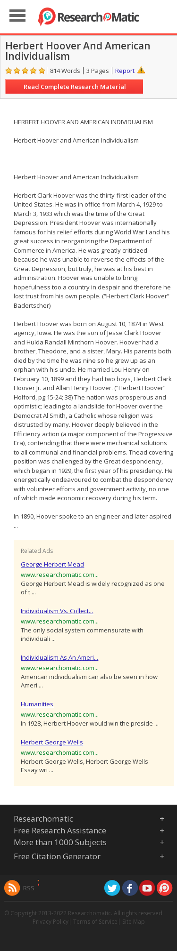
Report (125, 70)
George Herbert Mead (52, 564)
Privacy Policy (50, 922)
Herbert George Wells (52, 742)
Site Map (133, 922)
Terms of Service (95, 922)
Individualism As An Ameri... (59, 657)
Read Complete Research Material (75, 86)
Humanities (37, 704)
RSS (28, 888)
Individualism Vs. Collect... (57, 611)
